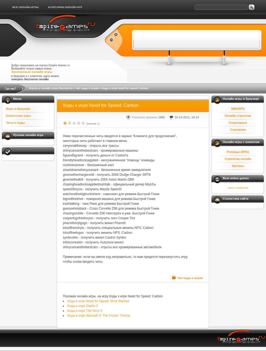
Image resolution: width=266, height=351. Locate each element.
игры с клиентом (238, 187)
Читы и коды (15, 122)
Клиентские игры (18, 115)
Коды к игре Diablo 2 (82, 306)
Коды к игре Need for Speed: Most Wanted (98, 301)
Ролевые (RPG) (238, 151)
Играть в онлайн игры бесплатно (51, 88)
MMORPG (238, 108)
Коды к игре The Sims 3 (84, 311)
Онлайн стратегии (238, 115)
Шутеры (238, 165)
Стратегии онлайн (238, 158)
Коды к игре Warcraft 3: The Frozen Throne (98, 315)
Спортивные (238, 122)
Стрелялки (238, 129)
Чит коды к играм (87, 88)
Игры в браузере (18, 108)
